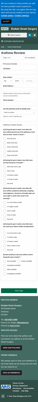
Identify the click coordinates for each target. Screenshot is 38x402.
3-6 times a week (12, 175)
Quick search (14, 35)
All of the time (11, 138)
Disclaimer (17, 388)
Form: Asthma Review (14, 47)
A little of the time (12, 151)
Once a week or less (13, 245)
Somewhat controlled (13, 265)
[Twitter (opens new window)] (3, 396)
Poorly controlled (26, 261)
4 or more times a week (14, 202)
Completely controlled (14, 274)
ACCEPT (6, 21)
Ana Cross (15, 326)
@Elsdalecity (23, 323)
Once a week (11, 211)
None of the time (12, 155)
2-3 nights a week (12, 206)
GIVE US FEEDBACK (11, 373)
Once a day (10, 171)
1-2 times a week (12, 179)
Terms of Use (18, 383)
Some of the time (12, 147)
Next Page (19, 291)
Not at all (10, 183)
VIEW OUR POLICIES (11, 348)
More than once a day (14, 166)
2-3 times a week (12, 241)
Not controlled (11, 261)
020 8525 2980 (11, 320)
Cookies (16, 391)
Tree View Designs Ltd (18, 396)
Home (2, 47)
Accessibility (28, 388)
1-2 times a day (12, 237)
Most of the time (12, 143)
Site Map (24, 391)
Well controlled (11, 269)
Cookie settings (22, 16)
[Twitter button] (34, 35)
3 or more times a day (14, 233)
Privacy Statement (20, 386)
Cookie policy (7, 16)
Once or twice (11, 215)
